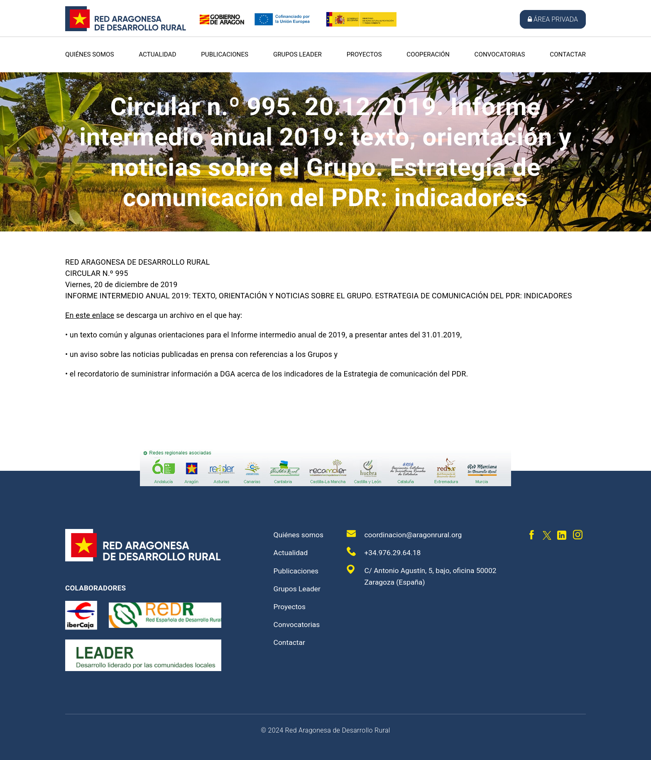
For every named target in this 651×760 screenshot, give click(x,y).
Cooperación (427, 54)
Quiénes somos (89, 54)
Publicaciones (224, 54)
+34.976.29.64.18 (384, 552)
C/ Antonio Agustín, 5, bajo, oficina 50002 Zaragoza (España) (424, 575)
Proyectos (364, 54)
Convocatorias (500, 54)
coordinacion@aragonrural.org (406, 534)
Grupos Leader (297, 54)
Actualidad (157, 54)
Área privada (553, 19)
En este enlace (89, 315)
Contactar (568, 54)
